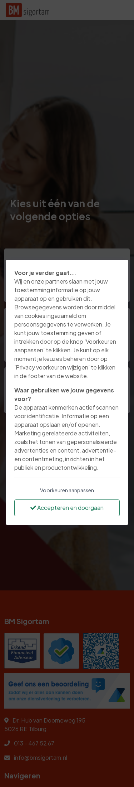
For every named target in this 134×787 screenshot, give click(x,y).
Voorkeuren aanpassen (67, 490)
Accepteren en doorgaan (67, 507)
